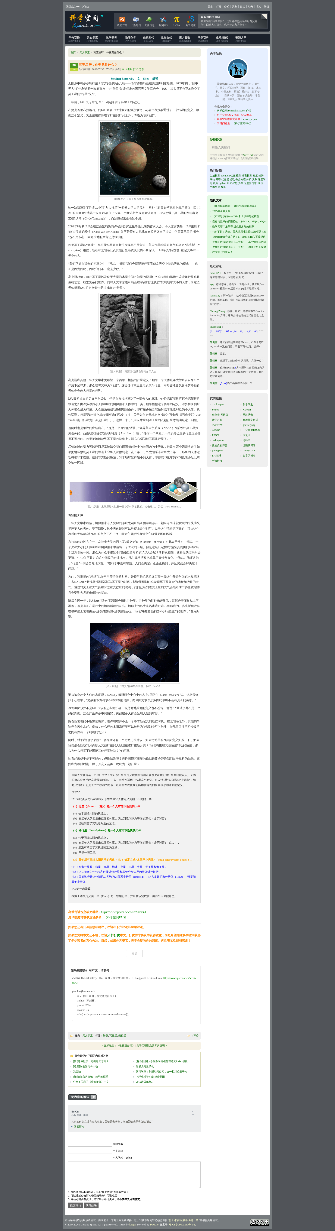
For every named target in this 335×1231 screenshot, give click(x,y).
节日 (254, 183)
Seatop (215, 409)
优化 (232, 175)
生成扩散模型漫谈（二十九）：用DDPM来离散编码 (241, 247)
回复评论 (79, 1126)
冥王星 (113, 1035)
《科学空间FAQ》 (116, 917)
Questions (203, 39)
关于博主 (190, 20)
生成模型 (215, 175)
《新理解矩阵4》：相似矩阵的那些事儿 (234, 206)
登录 (210, 6)
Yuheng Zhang (217, 311)
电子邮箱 (118, 1150)
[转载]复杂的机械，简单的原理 (90, 1076)
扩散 (235, 183)
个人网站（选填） (123, 1157)
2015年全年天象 (221, 211)
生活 (260, 183)
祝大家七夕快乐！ (222, 252)
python (222, 183)
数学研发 (248, 404)
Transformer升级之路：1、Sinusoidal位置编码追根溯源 (242, 236)
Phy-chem (130, 39)
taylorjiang (215, 326)
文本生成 (215, 187)
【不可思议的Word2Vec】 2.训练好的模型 (235, 216)
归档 (266, 6)
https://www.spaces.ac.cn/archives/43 (123, 912)
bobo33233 (215, 273)
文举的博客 (249, 455)
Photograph (185, 39)
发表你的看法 (84, 1097)
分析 (248, 179)
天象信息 (149, 20)
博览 (258, 6)
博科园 (246, 440)
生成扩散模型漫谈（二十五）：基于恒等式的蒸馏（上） (244, 241)
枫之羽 (246, 435)
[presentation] (234, 330)
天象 (234, 6)
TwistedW (217, 424)
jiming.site (217, 450)
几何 (229, 183)
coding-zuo (217, 440)
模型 (238, 175)
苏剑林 (213, 342)
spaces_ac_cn (250, 119)
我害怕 (77, 1071)
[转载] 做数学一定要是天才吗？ (91, 1061)
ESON (215, 435)
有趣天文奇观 (250, 419)
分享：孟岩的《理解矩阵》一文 (91, 1081)
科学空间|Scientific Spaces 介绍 (234, 110)
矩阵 (261, 175)
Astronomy (92, 39)
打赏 (218, 6)
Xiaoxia (247, 409)
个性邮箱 (136, 20)
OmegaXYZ (249, 450)
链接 (242, 6)
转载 (105, 1035)
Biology (166, 39)
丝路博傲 (248, 414)
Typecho (154, 1224)
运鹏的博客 (249, 445)
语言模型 (247, 175)
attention (225, 175)
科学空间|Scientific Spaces (86, 21)
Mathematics (111, 39)
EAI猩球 (216, 455)
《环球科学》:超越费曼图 (150, 1076)
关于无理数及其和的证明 (151, 1045)
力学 (240, 183)
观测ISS (163, 20)
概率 (218, 179)
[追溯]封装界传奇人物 (85, 1066)
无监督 (248, 183)
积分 (215, 183)
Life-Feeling (222, 39)
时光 (250, 6)
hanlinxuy (215, 295)
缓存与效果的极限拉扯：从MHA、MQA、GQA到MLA (243, 221)
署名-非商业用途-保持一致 (183, 1220)
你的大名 (118, 1144)
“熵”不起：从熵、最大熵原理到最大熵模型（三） (240, 231)
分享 (110, 935)
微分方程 (240, 179)
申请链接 (217, 460)
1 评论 (194, 1035)
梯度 (255, 175)
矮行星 (122, 1035)
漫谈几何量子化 (145, 1066)
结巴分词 (248, 154)
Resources (240, 39)
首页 (73, 52)
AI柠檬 (216, 430)
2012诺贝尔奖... (144, 1081)
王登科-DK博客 (251, 430)
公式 (226, 6)
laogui (132, 1224)
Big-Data (148, 39)
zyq (211, 284)
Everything (74, 39)
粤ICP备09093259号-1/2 (182, 1224)
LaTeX (176, 20)
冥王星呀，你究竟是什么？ (98, 64)
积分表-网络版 (220, 414)
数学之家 (217, 419)
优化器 (225, 179)
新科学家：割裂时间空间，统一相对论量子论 (161, 1071)
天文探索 (84, 52)
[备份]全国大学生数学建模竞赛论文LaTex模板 (162, 1061)
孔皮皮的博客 (219, 445)
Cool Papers (218, 404)
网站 (212, 179)
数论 (223, 187)
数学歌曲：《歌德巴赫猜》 (119, 1045)
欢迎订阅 (122, 20)
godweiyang (249, 424)
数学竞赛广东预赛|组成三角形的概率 (233, 226)
